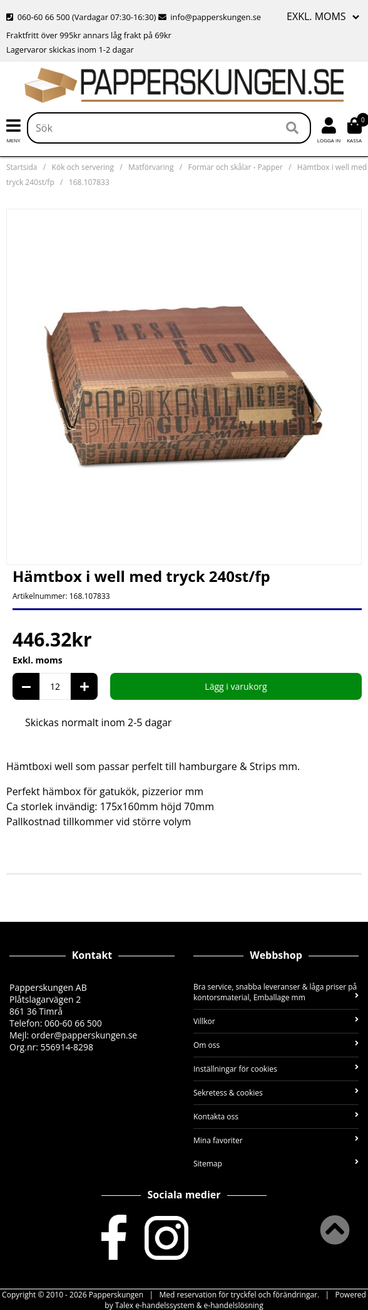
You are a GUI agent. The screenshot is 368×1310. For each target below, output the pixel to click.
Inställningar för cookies (276, 1069)
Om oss (276, 1045)
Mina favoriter (276, 1140)
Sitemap (276, 1163)
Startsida (21, 167)
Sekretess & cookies (276, 1092)
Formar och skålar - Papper (235, 167)
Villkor (276, 1021)
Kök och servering (83, 167)
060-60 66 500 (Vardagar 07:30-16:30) (82, 17)
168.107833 (89, 182)
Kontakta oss (276, 1116)
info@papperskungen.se (209, 17)
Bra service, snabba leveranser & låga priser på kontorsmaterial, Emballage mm (276, 992)
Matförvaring (150, 167)
